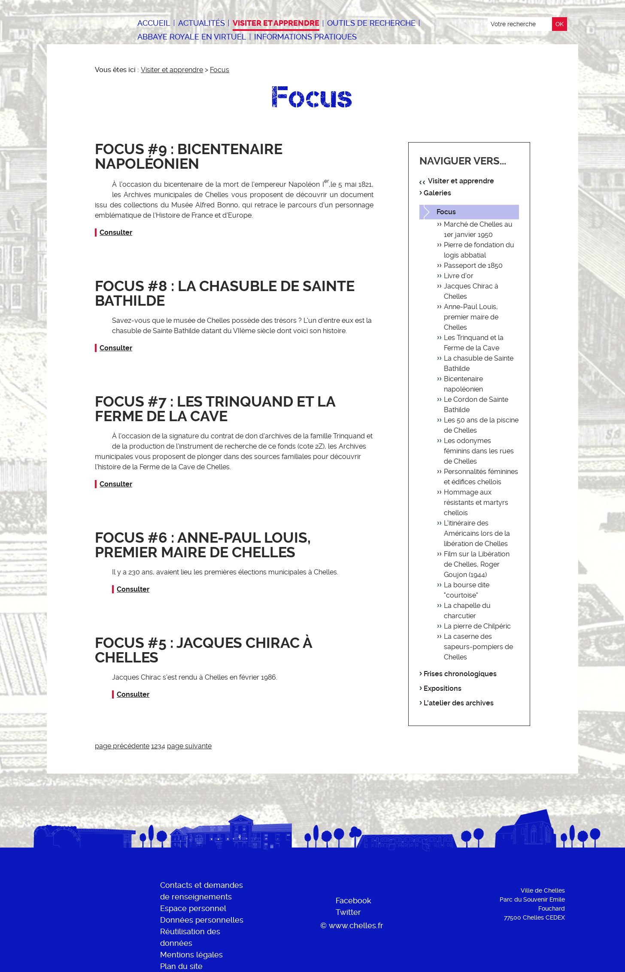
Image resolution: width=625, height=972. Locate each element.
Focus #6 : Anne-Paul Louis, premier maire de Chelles (203, 545)
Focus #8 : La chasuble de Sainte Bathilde (225, 293)
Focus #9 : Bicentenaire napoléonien (188, 156)
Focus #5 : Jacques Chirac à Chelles (203, 650)
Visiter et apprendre (172, 70)
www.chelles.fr (356, 925)
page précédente (122, 746)
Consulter (116, 232)
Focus (219, 70)
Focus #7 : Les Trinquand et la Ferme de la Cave (215, 409)
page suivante (189, 746)
